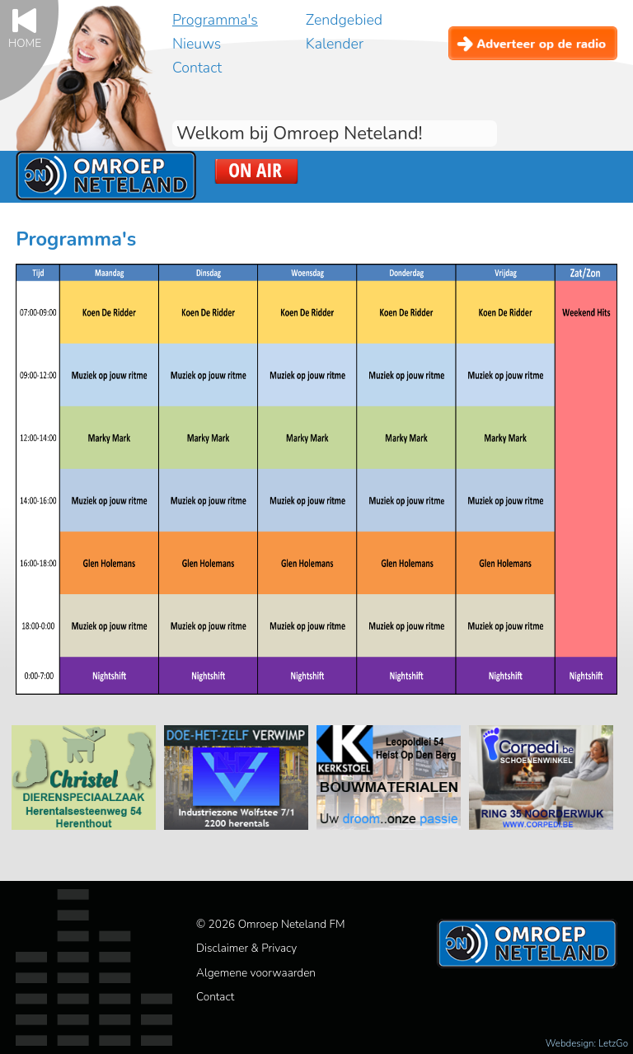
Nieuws (196, 44)
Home (24, 42)
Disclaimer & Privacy (246, 948)
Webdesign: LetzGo (587, 1043)
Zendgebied (344, 20)
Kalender (334, 44)
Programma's (215, 20)
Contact (197, 67)
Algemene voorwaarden (256, 973)
